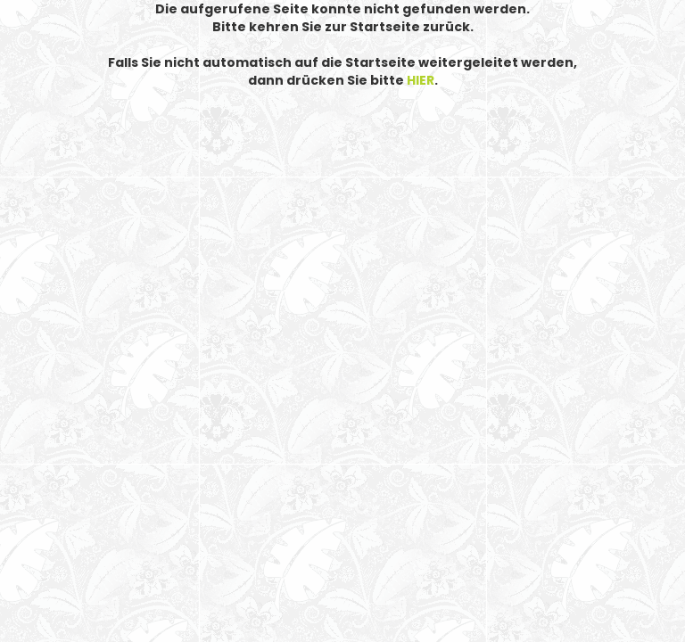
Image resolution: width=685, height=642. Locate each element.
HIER (420, 80)
